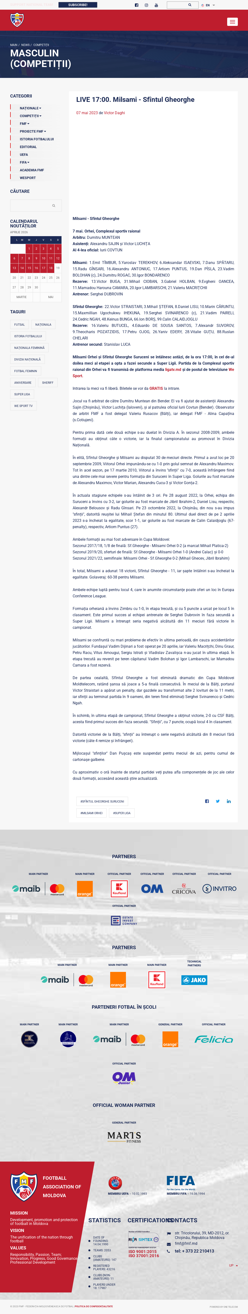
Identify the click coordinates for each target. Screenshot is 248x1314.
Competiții (41, 45)
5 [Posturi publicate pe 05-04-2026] (58, 248)
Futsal (19, 324)
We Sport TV (23, 406)
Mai (50, 297)
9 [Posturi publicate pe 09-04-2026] (36, 258)
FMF (19, 123)
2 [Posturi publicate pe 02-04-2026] (36, 248)
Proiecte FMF (28, 130)
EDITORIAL (23, 146)
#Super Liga (122, 813)
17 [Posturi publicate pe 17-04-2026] (43, 268)
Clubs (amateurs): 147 (105, 1258)
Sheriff (48, 382)
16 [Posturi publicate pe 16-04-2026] (36, 268)
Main (13, 45)
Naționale (25, 107)
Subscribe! (77, 5)
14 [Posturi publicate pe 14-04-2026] (22, 268)
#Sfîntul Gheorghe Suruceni (102, 801)
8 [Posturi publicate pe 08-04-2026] (29, 258)
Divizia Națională (27, 359)
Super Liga (22, 394)
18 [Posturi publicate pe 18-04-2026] (51, 268)
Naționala (43, 324)
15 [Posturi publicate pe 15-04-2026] (29, 268)
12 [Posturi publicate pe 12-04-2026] (58, 258)
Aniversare (22, 382)
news (25, 45)
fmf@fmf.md (186, 1243)
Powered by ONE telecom (224, 1307)
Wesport (23, 177)
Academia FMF (27, 169)
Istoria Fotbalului (32, 138)
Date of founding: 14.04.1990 (101, 1241)
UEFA (19, 154)
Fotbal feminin (25, 371)
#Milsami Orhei (91, 813)
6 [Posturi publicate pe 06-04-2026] (14, 258)
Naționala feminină (29, 348)
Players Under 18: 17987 (104, 1286)
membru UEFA (118, 1193)
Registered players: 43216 (104, 1267)
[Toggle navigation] (232, 22)
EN (205, 5)
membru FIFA (176, 1193)
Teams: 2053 (102, 1250)
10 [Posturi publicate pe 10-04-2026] (43, 258)
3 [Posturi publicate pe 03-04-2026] (43, 248)
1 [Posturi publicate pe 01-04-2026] (29, 248)
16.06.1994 (197, 1193)
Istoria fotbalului (28, 336)
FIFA (19, 161)
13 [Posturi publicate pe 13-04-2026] (14, 268)
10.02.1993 (139, 1193)
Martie (21, 297)
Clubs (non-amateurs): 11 (104, 1277)
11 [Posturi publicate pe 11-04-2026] (51, 258)
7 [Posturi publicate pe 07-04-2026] (22, 258)
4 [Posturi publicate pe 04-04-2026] (51, 248)
